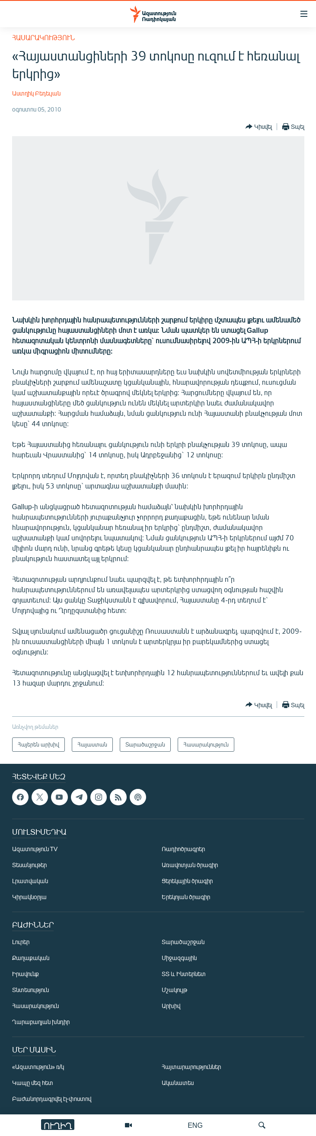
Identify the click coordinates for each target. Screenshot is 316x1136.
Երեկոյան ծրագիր (186, 896)
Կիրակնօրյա (29, 896)
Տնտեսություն (30, 989)
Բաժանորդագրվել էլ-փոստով (52, 1098)
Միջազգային (179, 957)
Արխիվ (171, 1005)
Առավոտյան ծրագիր (190, 864)
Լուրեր (20, 941)
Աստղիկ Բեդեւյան (36, 93)
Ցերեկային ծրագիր (187, 880)
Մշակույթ (174, 989)
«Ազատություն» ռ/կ (38, 1066)
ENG (195, 1125)
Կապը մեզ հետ (32, 1082)
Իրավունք (25, 973)
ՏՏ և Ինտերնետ (184, 973)
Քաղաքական (30, 957)
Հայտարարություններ (191, 1066)
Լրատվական (30, 880)
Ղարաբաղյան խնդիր (41, 1021)
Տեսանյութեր (29, 864)
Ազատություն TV (35, 848)
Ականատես (178, 1082)
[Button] (259, 126)
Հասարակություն (43, 37)
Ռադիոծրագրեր (183, 848)
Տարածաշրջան (183, 941)
